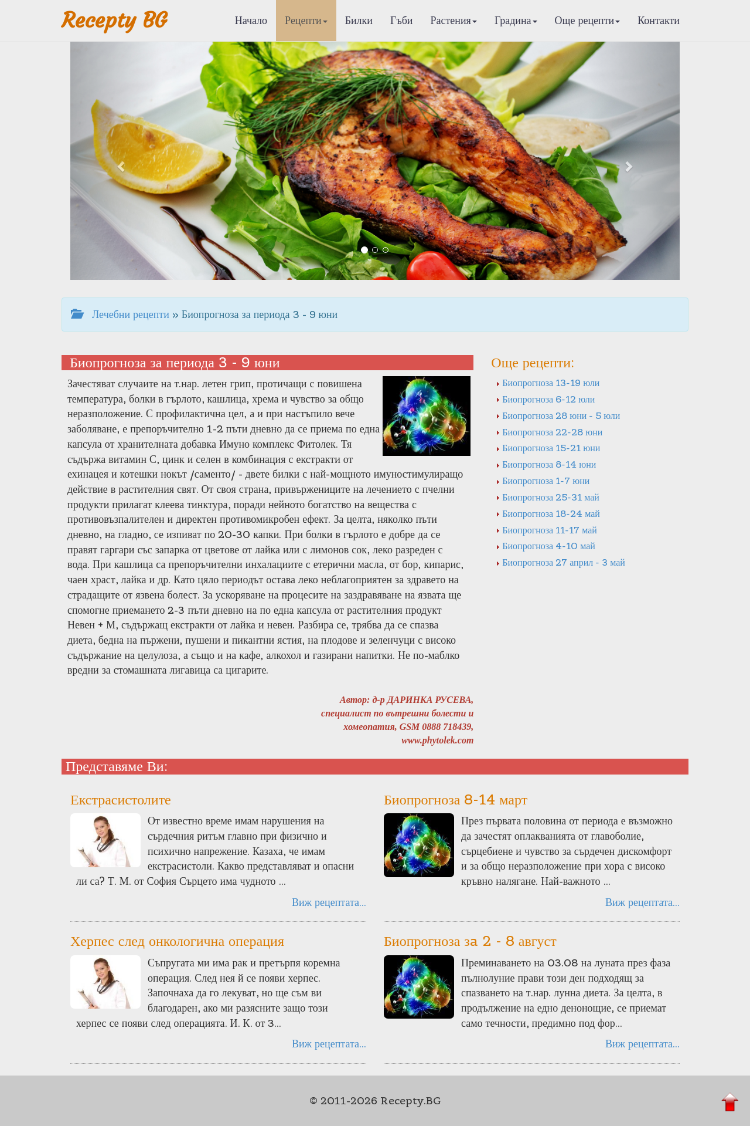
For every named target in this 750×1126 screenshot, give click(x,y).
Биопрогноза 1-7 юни (542, 480)
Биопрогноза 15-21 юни (548, 448)
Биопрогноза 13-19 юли (547, 382)
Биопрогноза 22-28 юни (549, 432)
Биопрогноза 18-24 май (548, 513)
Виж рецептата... (329, 902)
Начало (251, 20)
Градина (516, 20)
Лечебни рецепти (120, 314)
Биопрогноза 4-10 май (545, 546)
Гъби (401, 20)
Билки (359, 20)
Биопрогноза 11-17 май (546, 530)
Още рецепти (588, 20)
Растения (454, 20)
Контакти (659, 20)
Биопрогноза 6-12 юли (545, 399)
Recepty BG (114, 20)
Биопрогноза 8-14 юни (546, 464)
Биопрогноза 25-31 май (547, 497)
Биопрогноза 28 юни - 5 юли (558, 415)
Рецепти (306, 20)
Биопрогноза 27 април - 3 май (560, 562)
